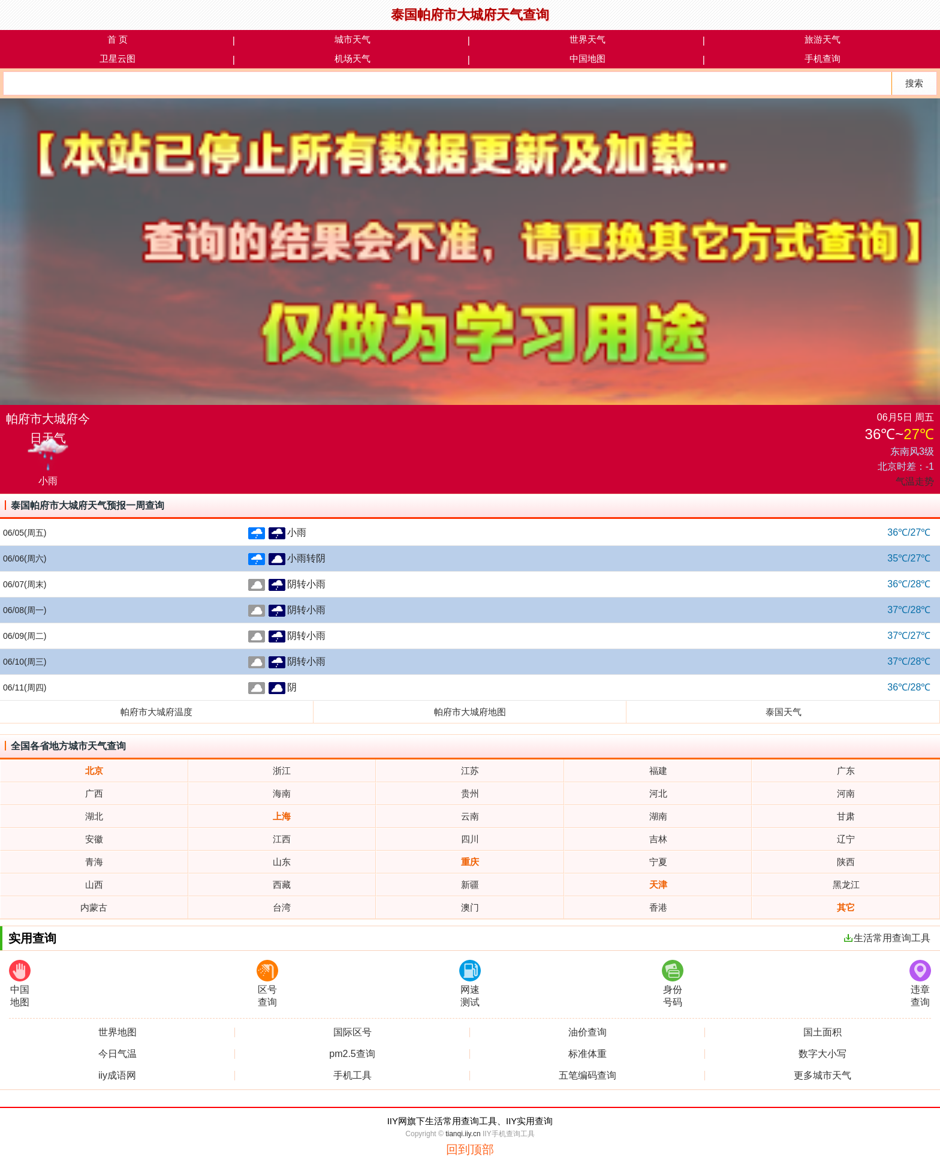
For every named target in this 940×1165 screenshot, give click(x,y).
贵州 (470, 793)
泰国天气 (784, 712)
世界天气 (587, 39)
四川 (470, 839)
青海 (94, 862)
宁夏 (658, 862)
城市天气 (352, 39)
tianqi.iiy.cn (462, 1134)
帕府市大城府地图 (470, 712)
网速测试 (470, 983)
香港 (658, 907)
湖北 (94, 816)
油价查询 (587, 1032)
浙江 (282, 770)
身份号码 (672, 983)
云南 (470, 816)
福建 (658, 770)
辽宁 (846, 839)
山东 (282, 862)
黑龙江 (846, 884)
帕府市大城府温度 (156, 712)
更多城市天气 (822, 1075)
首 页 (117, 39)
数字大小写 (822, 1054)
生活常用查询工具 (887, 938)
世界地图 (117, 1032)
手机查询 (822, 58)
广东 (846, 770)
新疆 (470, 884)
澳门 (470, 907)
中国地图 (587, 58)
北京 (94, 770)
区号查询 (267, 983)
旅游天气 (822, 39)
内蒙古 (93, 907)
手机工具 (352, 1075)
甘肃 (846, 816)
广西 (94, 793)
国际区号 (352, 1032)
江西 (282, 839)
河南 (846, 793)
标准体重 (587, 1054)
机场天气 (352, 58)
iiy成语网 (117, 1075)
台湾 (282, 907)
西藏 (282, 884)
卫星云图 (117, 58)
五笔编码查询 (587, 1075)
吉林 (658, 839)
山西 (94, 884)
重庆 (470, 862)
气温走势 (915, 481)
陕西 (846, 862)
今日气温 (117, 1054)
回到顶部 (470, 1149)
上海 (282, 816)
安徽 (94, 839)
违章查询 (920, 983)
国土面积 (822, 1032)
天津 (658, 884)
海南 (282, 793)
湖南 (658, 816)
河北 (658, 793)
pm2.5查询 (352, 1054)
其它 (846, 907)
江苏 (470, 770)
